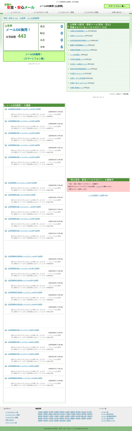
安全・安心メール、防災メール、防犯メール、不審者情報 (20, 6)
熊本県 (45, 420)
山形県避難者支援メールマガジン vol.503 (21, 157)
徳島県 (62, 418)
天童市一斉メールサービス (78, 83)
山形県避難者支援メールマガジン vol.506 (21, 121)
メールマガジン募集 (91, 12)
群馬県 (84, 414)
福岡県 (83, 418)
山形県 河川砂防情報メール (79, 31)
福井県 (40, 414)
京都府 (62, 416)
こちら (98, 186)
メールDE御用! (33, 18)
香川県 (67, 418)
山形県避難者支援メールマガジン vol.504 (21, 145)
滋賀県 (67, 416)
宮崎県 (56, 420)
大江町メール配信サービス (78, 64)
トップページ (15, 12)
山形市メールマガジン (77, 35)
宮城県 (56, 412)
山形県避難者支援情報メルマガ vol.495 (20, 280)
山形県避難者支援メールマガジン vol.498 (21, 230)
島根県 (40, 418)
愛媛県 (73, 418)
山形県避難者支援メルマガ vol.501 (19, 194)
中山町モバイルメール (77, 73)
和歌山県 (83, 416)
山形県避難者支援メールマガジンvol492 (20, 330)
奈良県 (78, 416)
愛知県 (45, 416)
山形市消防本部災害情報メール (80, 40)
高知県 (78, 418)
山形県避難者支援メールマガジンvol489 (20, 366)
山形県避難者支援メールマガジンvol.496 (21, 268)
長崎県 (40, 420)
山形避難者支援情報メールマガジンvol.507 (21, 109)
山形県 (22, 18)
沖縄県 (69, 420)
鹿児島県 (62, 420)
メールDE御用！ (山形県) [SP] (98, 195)
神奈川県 (56, 414)
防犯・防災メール (11, 18)
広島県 (51, 418)
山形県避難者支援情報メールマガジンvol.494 (22, 292)
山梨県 (50, 414)
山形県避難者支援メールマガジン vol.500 (21, 206)
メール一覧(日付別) (107, 414)
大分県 (51, 420)
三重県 (51, 416)
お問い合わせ (116, 12)
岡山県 (45, 418)
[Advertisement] (34, 83)
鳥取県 (90, 416)
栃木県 (79, 414)
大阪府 (56, 416)
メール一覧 (104, 412)
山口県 (56, 418)
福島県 (73, 412)
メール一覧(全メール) (108, 420)
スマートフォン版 (11, 422)
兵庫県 (73, 416)
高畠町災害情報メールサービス (80, 50)
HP (95, 31)
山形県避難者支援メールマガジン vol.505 (21, 133)
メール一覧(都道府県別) (108, 416)
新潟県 (78, 412)
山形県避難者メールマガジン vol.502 (19, 182)
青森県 (45, 412)
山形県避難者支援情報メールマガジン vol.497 (22, 256)
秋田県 (62, 412)
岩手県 (51, 412)
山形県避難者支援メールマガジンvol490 (20, 354)
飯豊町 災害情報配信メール (79, 45)
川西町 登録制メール (76, 87)
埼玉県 (62, 414)
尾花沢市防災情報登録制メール (80, 69)
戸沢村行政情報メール (77, 59)
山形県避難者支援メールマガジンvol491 (20, 342)
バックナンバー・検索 (66, 12)
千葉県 (68, 414)
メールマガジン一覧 (41, 12)
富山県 (83, 412)
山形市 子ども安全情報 (78, 78)
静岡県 (40, 416)
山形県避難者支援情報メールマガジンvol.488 (22, 378)
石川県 (89, 412)
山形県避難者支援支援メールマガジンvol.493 (22, 304)
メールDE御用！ (75, 54)
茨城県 (73, 414)
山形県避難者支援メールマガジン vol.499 (21, 218)
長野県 (45, 414)
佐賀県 (89, 418)
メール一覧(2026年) (107, 418)
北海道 (40, 412)
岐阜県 (90, 414)
